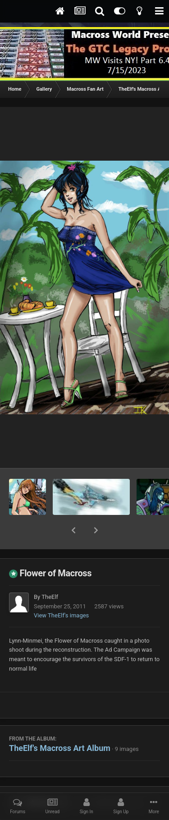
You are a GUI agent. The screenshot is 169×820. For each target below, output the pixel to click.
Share (39, 779)
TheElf (49, 573)
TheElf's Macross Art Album (59, 724)
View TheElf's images (61, 591)
